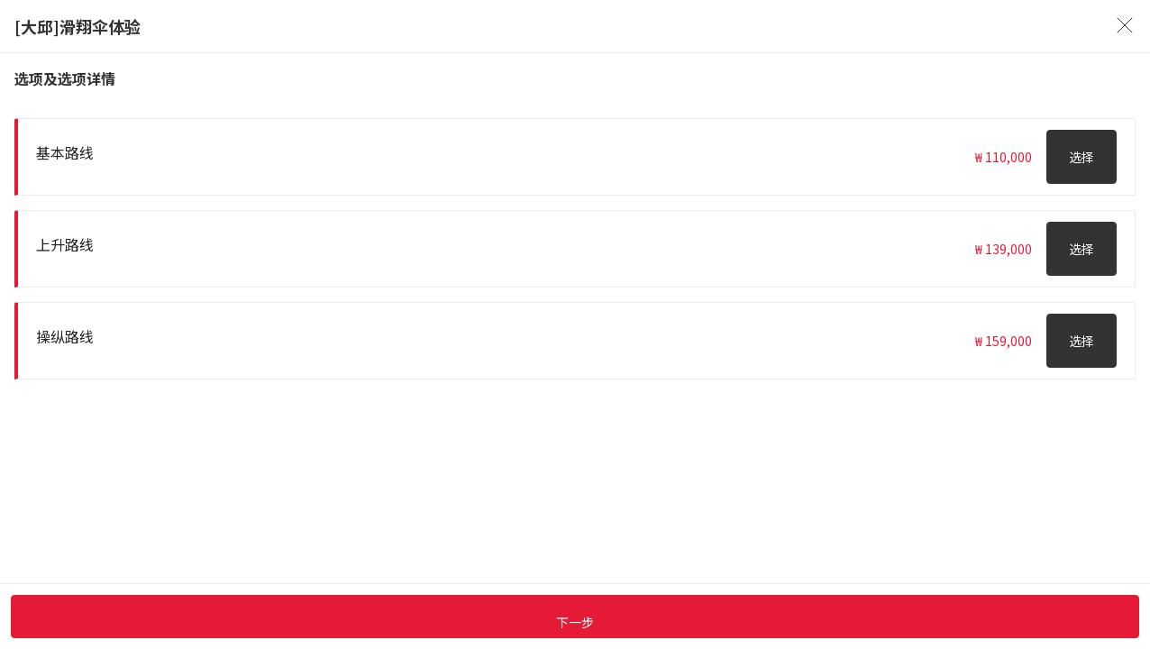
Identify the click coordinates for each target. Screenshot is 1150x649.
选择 (1081, 157)
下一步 (575, 622)
